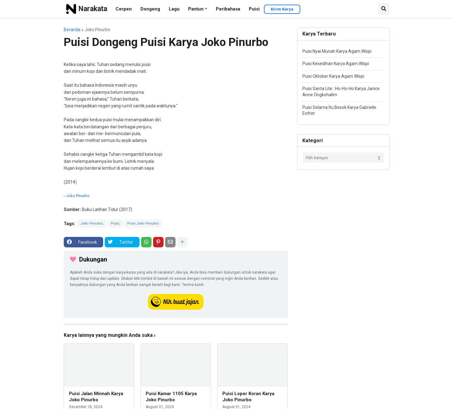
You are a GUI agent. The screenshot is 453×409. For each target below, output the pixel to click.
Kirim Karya (282, 9)
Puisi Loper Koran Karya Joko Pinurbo (248, 397)
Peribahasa (228, 9)
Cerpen (123, 9)
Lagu (174, 9)
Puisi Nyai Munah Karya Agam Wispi (336, 51)
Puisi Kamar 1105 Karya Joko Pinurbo (171, 397)
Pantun (196, 9)
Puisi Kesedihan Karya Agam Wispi (335, 63)
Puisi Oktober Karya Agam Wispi (333, 76)
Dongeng (150, 9)
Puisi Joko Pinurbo (143, 223)
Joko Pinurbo (97, 29)
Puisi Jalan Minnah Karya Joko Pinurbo (96, 397)
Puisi (254, 9)
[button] (384, 9)
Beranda (72, 29)
